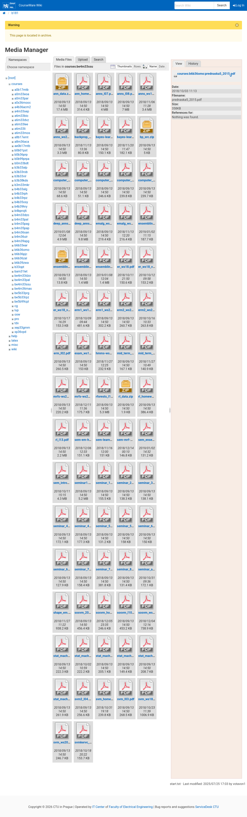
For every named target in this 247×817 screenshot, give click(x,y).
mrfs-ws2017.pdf (65, 396)
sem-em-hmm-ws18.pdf (92, 440)
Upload (83, 59)
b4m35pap (21, 228)
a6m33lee (21, 124)
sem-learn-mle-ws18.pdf (113, 440)
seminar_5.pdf (106, 526)
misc (14, 345)
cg (16, 306)
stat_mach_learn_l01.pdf (70, 656)
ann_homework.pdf (88, 94)
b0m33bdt (21, 163)
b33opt (19, 267)
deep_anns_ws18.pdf (68, 223)
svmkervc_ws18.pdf (88, 742)
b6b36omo (21, 250)
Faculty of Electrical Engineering (131, 807)
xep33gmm (22, 327)
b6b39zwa (21, 263)
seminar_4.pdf (63, 526)
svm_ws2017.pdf (65, 742)
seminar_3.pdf (148, 483)
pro (16, 319)
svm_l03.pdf (125, 699)
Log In (238, 5)
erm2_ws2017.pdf (129, 310)
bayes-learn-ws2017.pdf (113, 137)
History (193, 63)
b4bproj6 (20, 211)
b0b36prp (21, 154)
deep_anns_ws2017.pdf (91, 223)
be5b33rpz (21, 297)
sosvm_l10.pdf (127, 612)
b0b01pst (20, 150)
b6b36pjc (20, 254)
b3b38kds (21, 180)
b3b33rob (21, 172)
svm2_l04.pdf (84, 699)
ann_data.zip (62, 94)
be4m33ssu (22, 284)
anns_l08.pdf (126, 94)
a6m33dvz (21, 120)
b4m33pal (21, 219)
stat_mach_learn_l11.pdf (70, 699)
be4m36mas (23, 288)
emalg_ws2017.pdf (109, 223)
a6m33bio (21, 116)
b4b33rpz (20, 198)
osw (17, 314)
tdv (16, 323)
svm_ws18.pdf (148, 699)
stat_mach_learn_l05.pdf (113, 656)
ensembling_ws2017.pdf (92, 267)
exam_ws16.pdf (85, 353)
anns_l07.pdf (105, 94)
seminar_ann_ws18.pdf (154, 569)
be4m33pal (22, 280)
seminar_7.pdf (85, 569)
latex (14, 340)
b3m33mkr (22, 185)
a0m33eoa (21, 94)
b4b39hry (20, 206)
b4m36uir (21, 236)
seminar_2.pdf (127, 483)
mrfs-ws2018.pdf (87, 396)
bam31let (20, 271)
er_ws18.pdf (125, 267)
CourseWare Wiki (22, 5)
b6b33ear (21, 245)
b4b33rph (21, 193)
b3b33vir (20, 176)
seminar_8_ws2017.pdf (133, 569)
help (14, 336)
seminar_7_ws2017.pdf (112, 569)
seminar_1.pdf (106, 483)
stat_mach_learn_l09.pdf (155, 656)
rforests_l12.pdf (107, 396)
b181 (15, 13)
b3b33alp (20, 167)
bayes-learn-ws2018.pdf (134, 137)
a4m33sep (21, 111)
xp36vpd (20, 332)
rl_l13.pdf (62, 440)
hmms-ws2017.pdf (109, 353)
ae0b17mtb (22, 146)
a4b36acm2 (22, 107)
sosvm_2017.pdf (86, 612)
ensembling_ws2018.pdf (113, 267)
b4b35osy (21, 202)
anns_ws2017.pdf (65, 137)
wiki (14, 349)
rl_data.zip (125, 396)
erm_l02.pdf (62, 353)
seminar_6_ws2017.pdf (69, 569)
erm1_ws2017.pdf (108, 310)
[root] (11, 78)
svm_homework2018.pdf (113, 699)
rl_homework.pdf (150, 396)
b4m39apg (21, 241)
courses (16, 84)
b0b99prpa (21, 159)
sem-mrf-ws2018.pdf (132, 440)
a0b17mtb (21, 90)
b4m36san (21, 232)
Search (222, 5)
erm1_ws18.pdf (85, 310)
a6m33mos (22, 133)
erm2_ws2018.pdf (150, 310)
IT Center (98, 807)
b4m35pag (21, 224)
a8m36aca (21, 141)
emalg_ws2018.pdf (130, 223)
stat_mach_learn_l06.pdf (134, 656)
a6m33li (20, 129)
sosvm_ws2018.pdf (151, 612)
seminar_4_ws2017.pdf (91, 526)
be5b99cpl (21, 301)
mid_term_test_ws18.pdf (155, 353)
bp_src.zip (147, 137)
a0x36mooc (22, 102)
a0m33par (21, 98)
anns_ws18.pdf (148, 94)
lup (16, 310)
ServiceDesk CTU (207, 807)
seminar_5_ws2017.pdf (133, 526)
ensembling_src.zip (66, 267)
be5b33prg (21, 293)
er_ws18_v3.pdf (64, 310)
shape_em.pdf (63, 612)
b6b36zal (20, 258)
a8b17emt (21, 137)
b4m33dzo (21, 215)
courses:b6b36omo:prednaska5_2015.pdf (206, 74)
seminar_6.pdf (148, 526)
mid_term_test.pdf (129, 353)
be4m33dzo (22, 275)
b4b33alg (20, 189)
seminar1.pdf (84, 483)
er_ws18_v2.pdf (149, 267)
